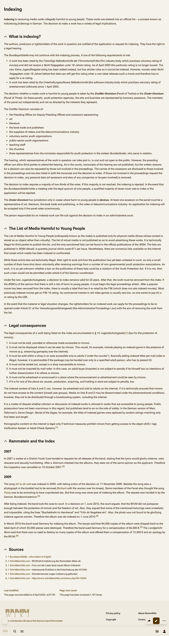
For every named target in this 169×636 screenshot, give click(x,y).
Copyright (111, 619)
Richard (62, 488)
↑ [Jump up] (8, 556)
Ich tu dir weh (23, 484)
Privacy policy (113, 613)
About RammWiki (147, 613)
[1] (126, 333)
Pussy (7, 492)
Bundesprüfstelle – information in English (30, 556)
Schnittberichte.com (20, 561)
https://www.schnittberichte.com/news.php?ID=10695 (59, 578)
